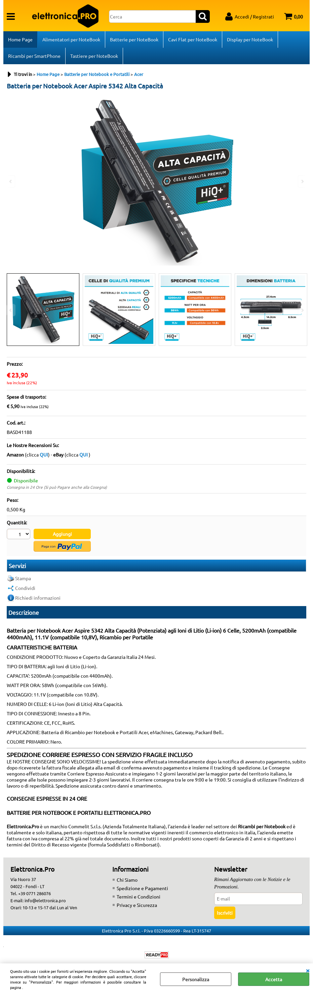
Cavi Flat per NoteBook (192, 39)
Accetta (273, 979)
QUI (44, 454)
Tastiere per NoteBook (94, 56)
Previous (11, 310)
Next (302, 310)
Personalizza (195, 979)
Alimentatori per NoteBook (71, 39)
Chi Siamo (127, 880)
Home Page (20, 39)
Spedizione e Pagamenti (142, 888)
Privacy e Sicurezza (137, 905)
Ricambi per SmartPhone (34, 56)
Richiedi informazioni (38, 598)
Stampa (23, 578)
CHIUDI (308, 970)
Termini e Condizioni (138, 896)
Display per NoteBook (250, 39)
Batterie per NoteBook (134, 39)
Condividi (25, 588)
